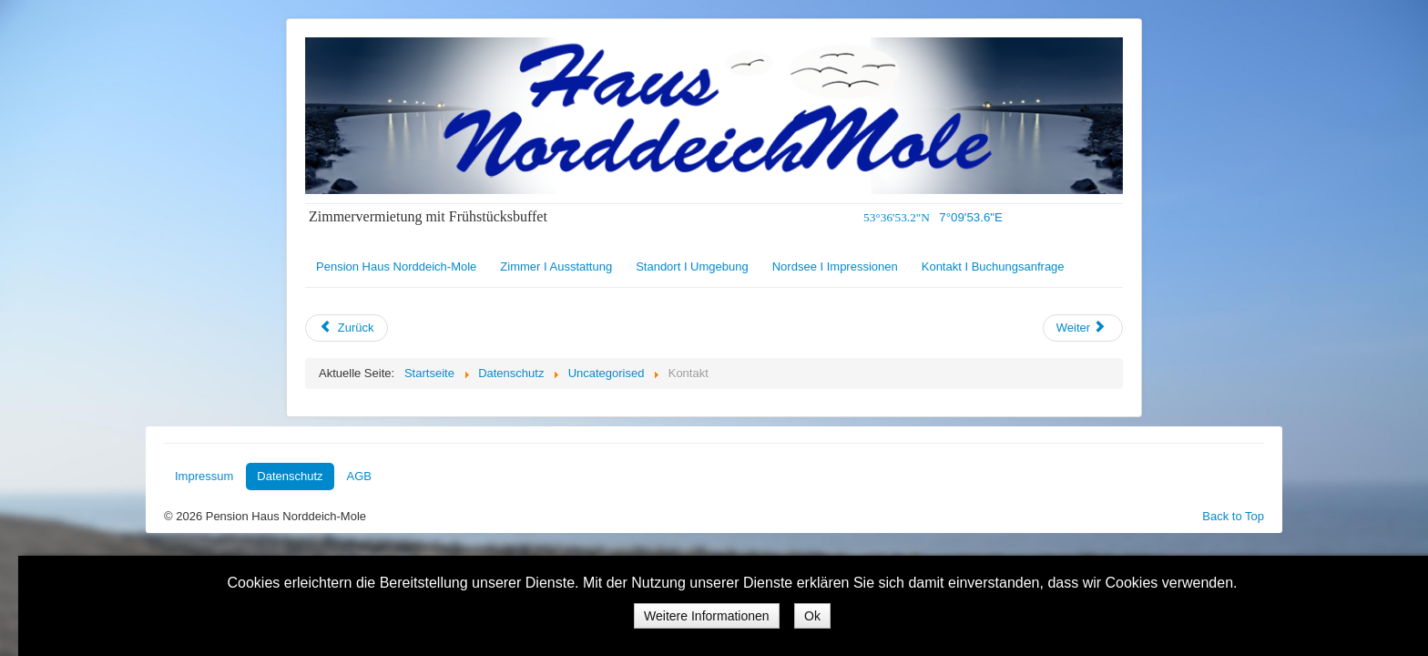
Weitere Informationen (706, 616)
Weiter (1081, 327)
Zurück (346, 327)
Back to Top (1233, 516)
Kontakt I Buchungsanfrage (993, 266)
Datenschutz (289, 476)
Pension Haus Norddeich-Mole (396, 266)
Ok (812, 616)
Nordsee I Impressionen (835, 266)
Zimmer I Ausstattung (556, 266)
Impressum (204, 476)
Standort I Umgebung (692, 266)
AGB (359, 476)
